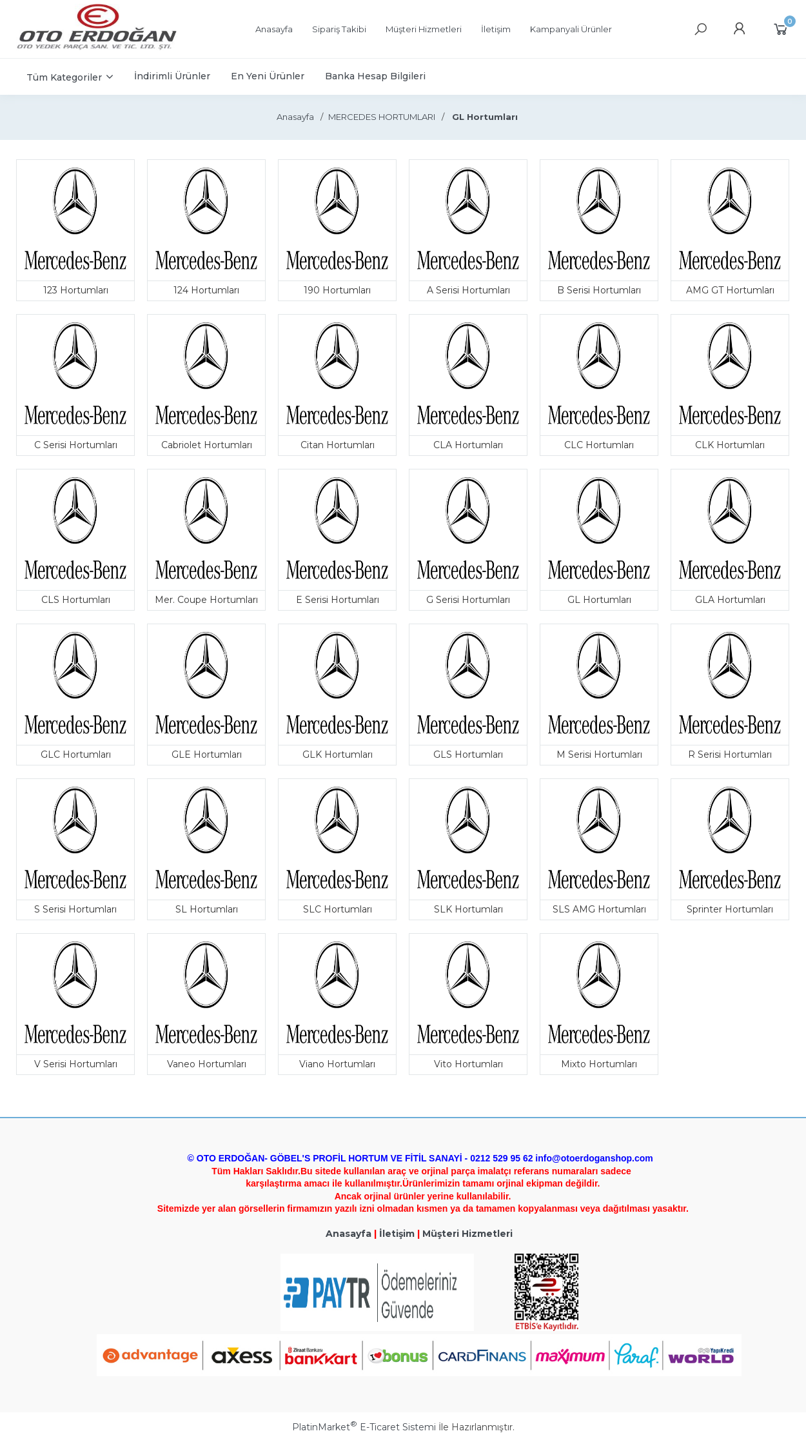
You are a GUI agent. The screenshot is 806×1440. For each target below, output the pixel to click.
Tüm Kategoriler (64, 77)
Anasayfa (348, 1233)
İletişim (397, 1233)
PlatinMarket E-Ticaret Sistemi (364, 1427)
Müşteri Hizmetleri (467, 1233)
